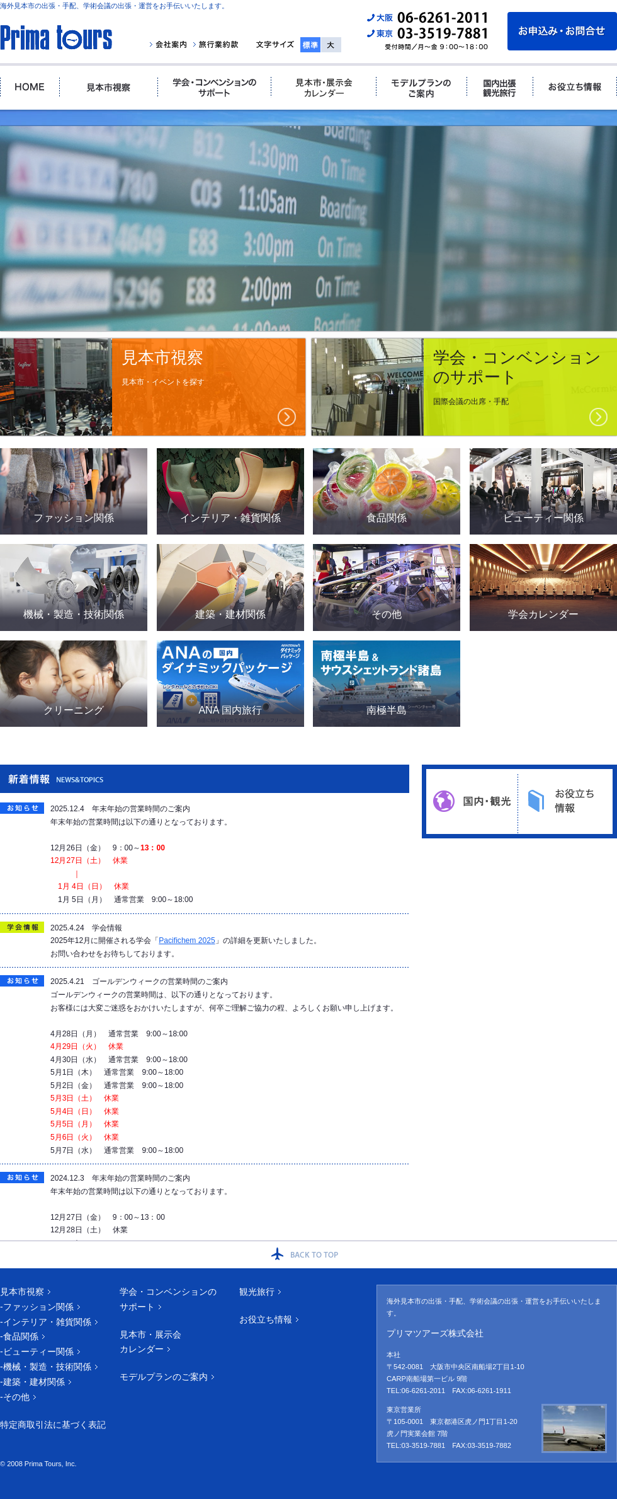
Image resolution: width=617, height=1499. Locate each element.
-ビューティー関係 (37, 1351)
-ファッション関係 (37, 1307)
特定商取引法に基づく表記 (53, 1425)
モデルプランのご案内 (421, 88)
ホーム (29, 88)
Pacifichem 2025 (187, 940)
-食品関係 (19, 1336)
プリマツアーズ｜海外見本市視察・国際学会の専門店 (56, 37)
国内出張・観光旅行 (500, 88)
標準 (310, 44)
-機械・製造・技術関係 (45, 1367)
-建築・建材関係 (32, 1382)
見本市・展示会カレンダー (323, 88)
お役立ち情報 (575, 88)
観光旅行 (257, 1292)
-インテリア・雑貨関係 (45, 1322)
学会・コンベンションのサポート (213, 88)
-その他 (15, 1397)
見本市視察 (108, 88)
